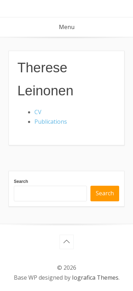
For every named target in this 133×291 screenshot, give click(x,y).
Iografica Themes (95, 277)
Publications (50, 121)
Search (21, 181)
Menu (66, 27)
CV (37, 112)
